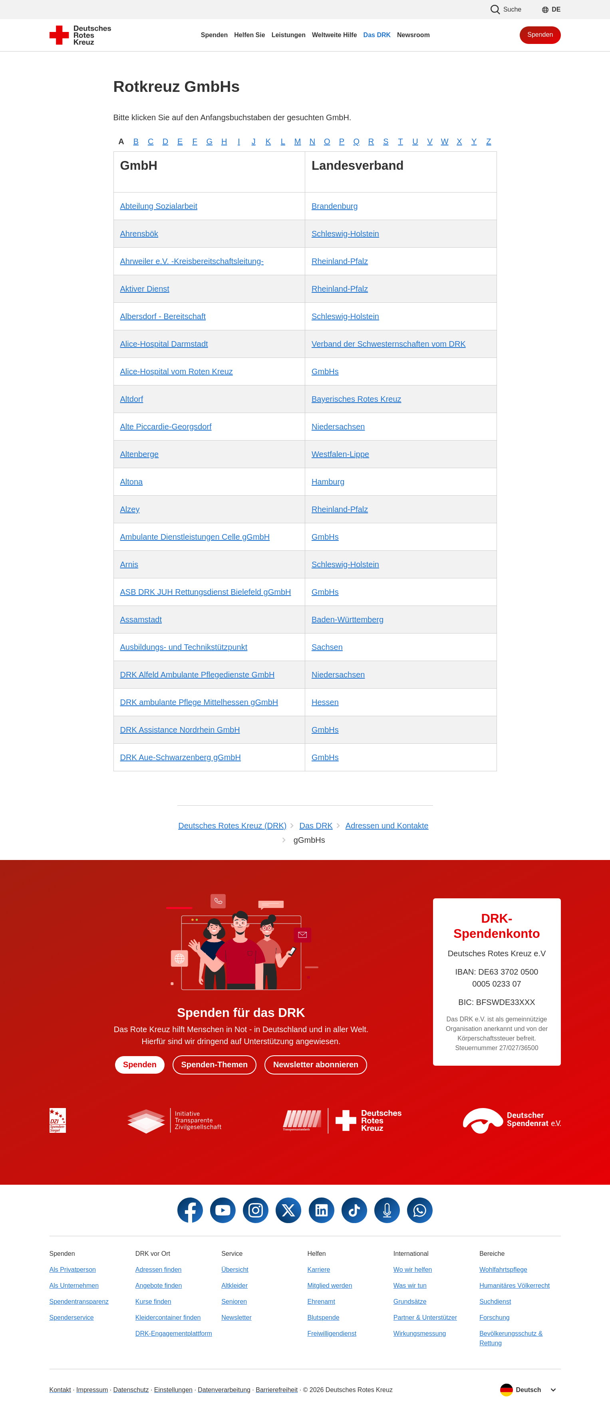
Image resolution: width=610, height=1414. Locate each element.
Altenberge (139, 454)
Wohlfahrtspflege (503, 1269)
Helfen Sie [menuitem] (249, 35)
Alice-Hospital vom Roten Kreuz (176, 371)
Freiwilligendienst (331, 1333)
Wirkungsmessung (419, 1333)
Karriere (318, 1269)
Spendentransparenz (79, 1301)
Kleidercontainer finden (168, 1317)
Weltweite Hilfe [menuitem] (334, 35)
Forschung (494, 1317)
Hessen (325, 702)
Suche (506, 9)
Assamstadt (141, 619)
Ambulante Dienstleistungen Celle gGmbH (195, 536)
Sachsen (327, 647)
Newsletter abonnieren (316, 1064)
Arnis (129, 564)
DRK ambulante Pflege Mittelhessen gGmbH (199, 702)
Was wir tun (410, 1285)
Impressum (92, 1389)
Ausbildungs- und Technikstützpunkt (184, 647)
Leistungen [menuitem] (289, 35)
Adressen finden (158, 1269)
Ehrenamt (321, 1301)
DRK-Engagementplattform (173, 1333)
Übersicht (234, 1269)
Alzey (130, 509)
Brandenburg (335, 206)
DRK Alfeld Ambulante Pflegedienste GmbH (197, 674)
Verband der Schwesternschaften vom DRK (389, 344)
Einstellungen (173, 1389)
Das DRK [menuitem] (377, 35)
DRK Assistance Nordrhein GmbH (180, 729)
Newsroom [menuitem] (413, 35)
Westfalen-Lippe (340, 454)
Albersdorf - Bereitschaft (163, 316)
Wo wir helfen (412, 1269)
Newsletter (236, 1317)
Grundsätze (410, 1301)
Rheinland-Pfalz (340, 261)
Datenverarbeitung (224, 1389)
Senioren (234, 1301)
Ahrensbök (139, 233)
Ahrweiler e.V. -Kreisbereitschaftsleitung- (192, 261)
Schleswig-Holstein (345, 233)
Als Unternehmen (74, 1285)
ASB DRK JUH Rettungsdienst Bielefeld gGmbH (205, 592)
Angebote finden (158, 1285)
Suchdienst (495, 1301)
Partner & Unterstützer (425, 1317)
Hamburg (328, 481)
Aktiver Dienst (144, 288)
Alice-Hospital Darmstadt (164, 344)
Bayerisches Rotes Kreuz (356, 399)
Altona (131, 481)
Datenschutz (131, 1389)
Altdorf (131, 399)
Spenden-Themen (214, 1064)
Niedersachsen (338, 426)
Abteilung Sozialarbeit (158, 206)
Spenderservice (72, 1317)
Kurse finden (153, 1301)
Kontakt (60, 1389)
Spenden (540, 34)
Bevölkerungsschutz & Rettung (510, 1338)
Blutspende (323, 1317)
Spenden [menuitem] (214, 35)
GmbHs (325, 371)
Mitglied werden (329, 1285)
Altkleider (234, 1285)
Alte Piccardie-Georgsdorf (166, 426)
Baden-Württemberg (347, 619)
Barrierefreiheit (277, 1389)
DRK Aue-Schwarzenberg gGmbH (180, 757)
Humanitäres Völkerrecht (514, 1285)
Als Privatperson (73, 1269)
